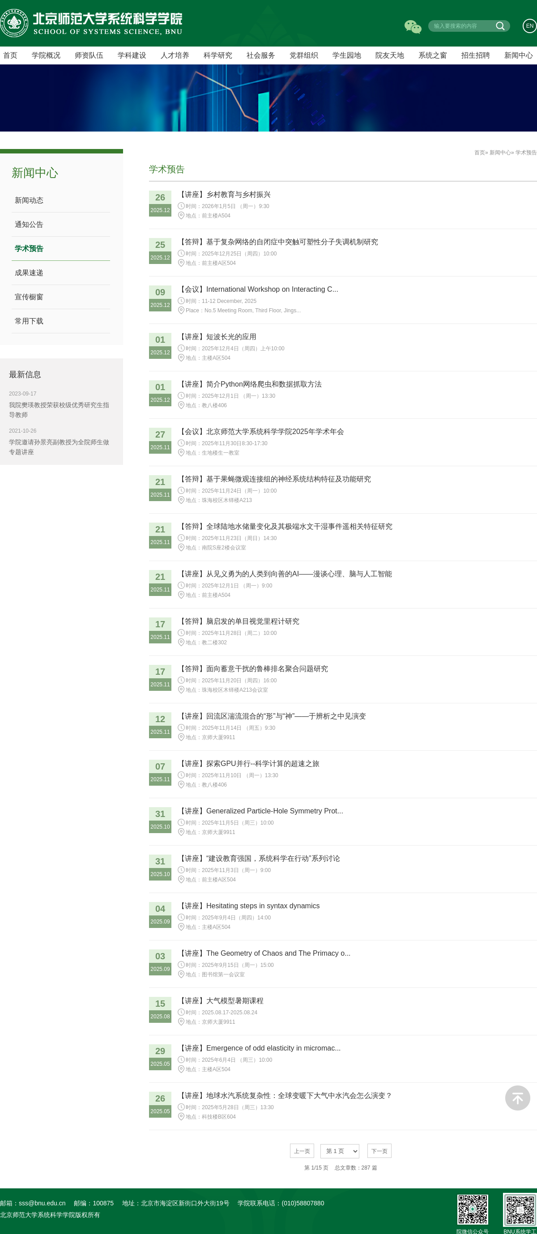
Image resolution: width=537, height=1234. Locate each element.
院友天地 (389, 55)
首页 (479, 152)
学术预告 (29, 248)
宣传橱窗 (29, 297)
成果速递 (29, 273)
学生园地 (346, 55)
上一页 (302, 1151)
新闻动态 (29, 200)
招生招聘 (475, 55)
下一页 (379, 1151)
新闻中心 (518, 55)
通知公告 (29, 224)
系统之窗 (432, 55)
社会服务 (261, 55)
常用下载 (29, 321)
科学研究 (218, 55)
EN (530, 26)
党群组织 (304, 55)
